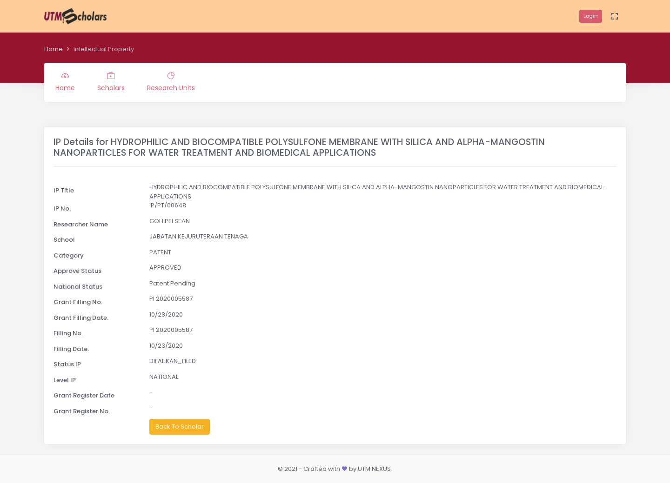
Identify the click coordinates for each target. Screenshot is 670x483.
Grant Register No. (82, 411)
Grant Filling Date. (81, 317)
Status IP (67, 364)
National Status (78, 286)
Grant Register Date (84, 395)
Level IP (65, 380)
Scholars (111, 82)
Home (53, 49)
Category (69, 255)
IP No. (62, 208)
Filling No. (68, 333)
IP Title (64, 190)
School (64, 239)
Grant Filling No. (78, 302)
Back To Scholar (179, 426)
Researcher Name (81, 224)
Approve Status (77, 270)
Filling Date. (71, 348)
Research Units (171, 82)
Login (590, 16)
